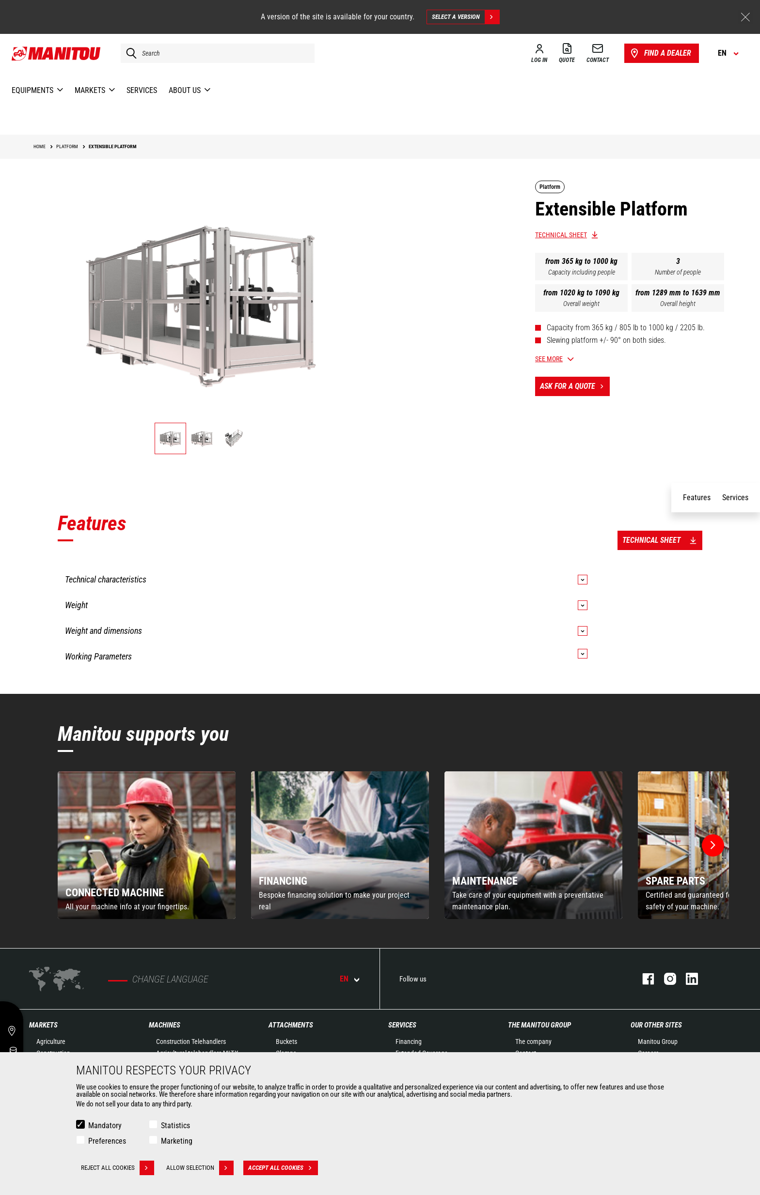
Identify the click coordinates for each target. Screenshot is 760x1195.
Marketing (176, 1141)
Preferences (107, 1141)
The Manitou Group (539, 1025)
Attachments (291, 1025)
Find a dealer (660, 53)
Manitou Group (658, 1041)
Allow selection (200, 1168)
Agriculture (50, 1041)
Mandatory (105, 1125)
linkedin (687, 979)
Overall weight (581, 303)
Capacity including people (581, 272)
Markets (43, 1025)
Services (402, 1025)
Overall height (678, 303)
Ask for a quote (575, 386)
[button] (713, 845)
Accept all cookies (283, 1168)
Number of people (678, 272)
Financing (409, 1041)
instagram (665, 979)
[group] (147, 845)
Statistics (175, 1125)
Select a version (465, 17)
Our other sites (656, 1025)
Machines (164, 1025)
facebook (643, 979)
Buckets (286, 1041)
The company (533, 1041)
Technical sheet (561, 235)
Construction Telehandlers (191, 1041)
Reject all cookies (117, 1168)
